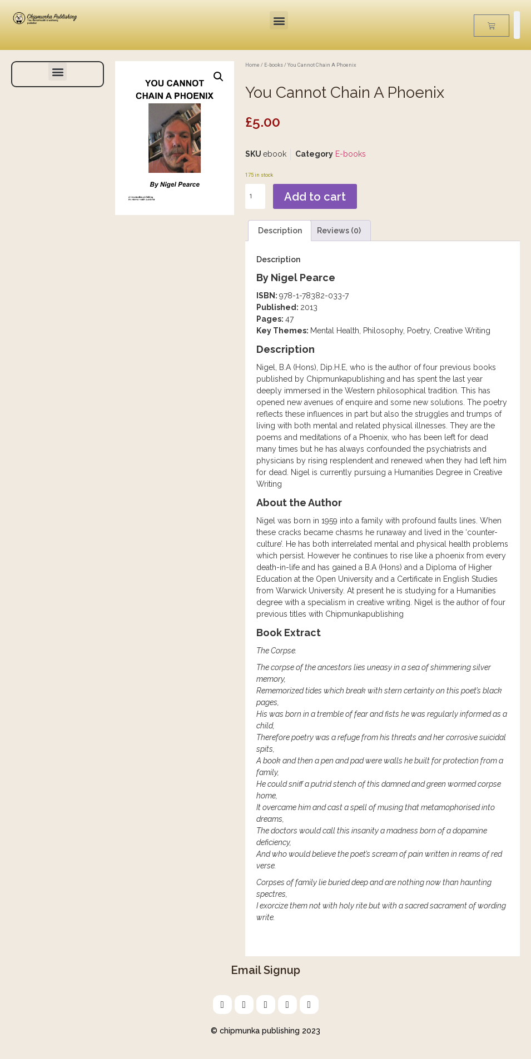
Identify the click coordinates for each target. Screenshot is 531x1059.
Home (252, 65)
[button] (279, 20)
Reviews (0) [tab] (339, 230)
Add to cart (315, 196)
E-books (273, 65)
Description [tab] (280, 230)
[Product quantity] (255, 196)
